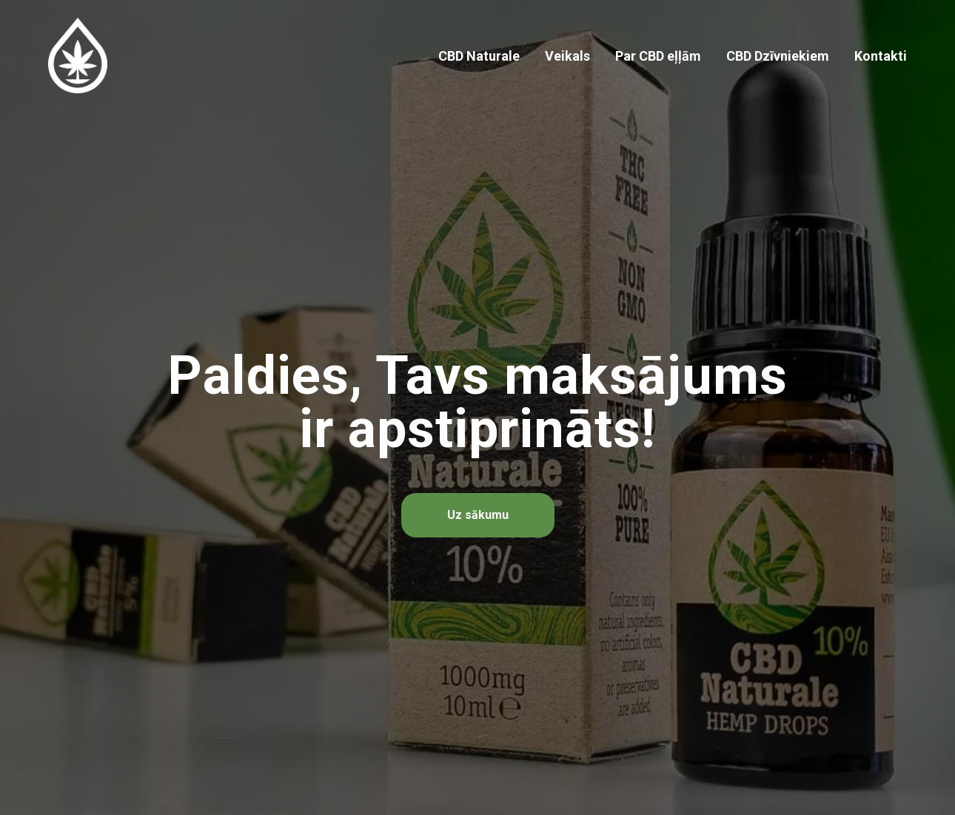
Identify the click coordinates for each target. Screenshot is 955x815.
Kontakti (880, 56)
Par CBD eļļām (658, 56)
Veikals (567, 56)
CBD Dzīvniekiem (777, 56)
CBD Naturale (479, 56)
